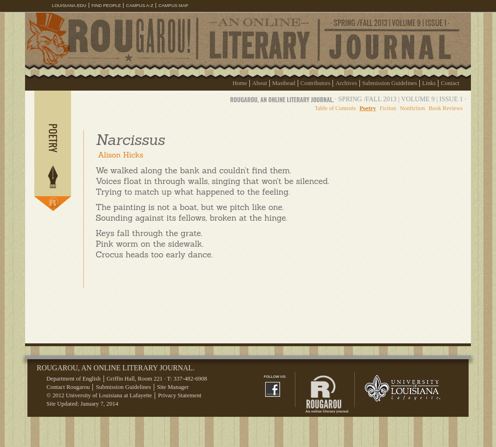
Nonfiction (412, 108)
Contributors (315, 83)
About (259, 83)
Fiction (388, 108)
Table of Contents (335, 108)
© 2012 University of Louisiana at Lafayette (99, 395)
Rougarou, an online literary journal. (282, 99)
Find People (106, 5)
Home (240, 83)
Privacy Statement (179, 395)
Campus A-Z (139, 5)
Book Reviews (446, 108)
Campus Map (173, 5)
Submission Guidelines (389, 83)
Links (429, 83)
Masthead (283, 83)
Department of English (73, 378)
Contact (450, 83)
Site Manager (173, 387)
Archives (346, 83)
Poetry (367, 108)
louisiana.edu (69, 5)
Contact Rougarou (68, 387)
